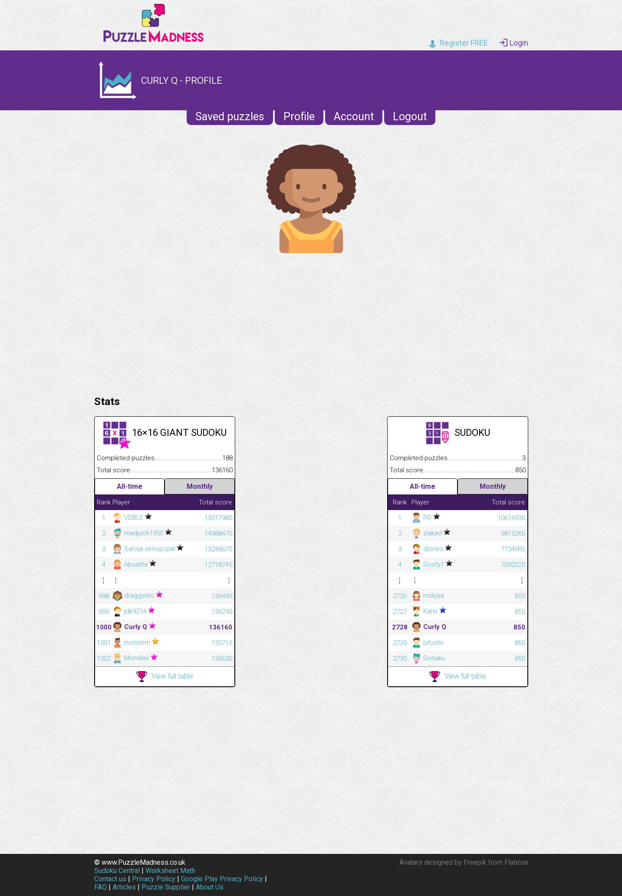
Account (354, 116)
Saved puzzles (229, 116)
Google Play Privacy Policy (222, 879)
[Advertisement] (311, 322)
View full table (164, 676)
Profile (299, 116)
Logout (410, 116)
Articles (124, 887)
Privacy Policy (153, 879)
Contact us (110, 879)
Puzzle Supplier (166, 887)
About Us (210, 887)
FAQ (100, 887)
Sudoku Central (117, 870)
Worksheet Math (170, 870)
